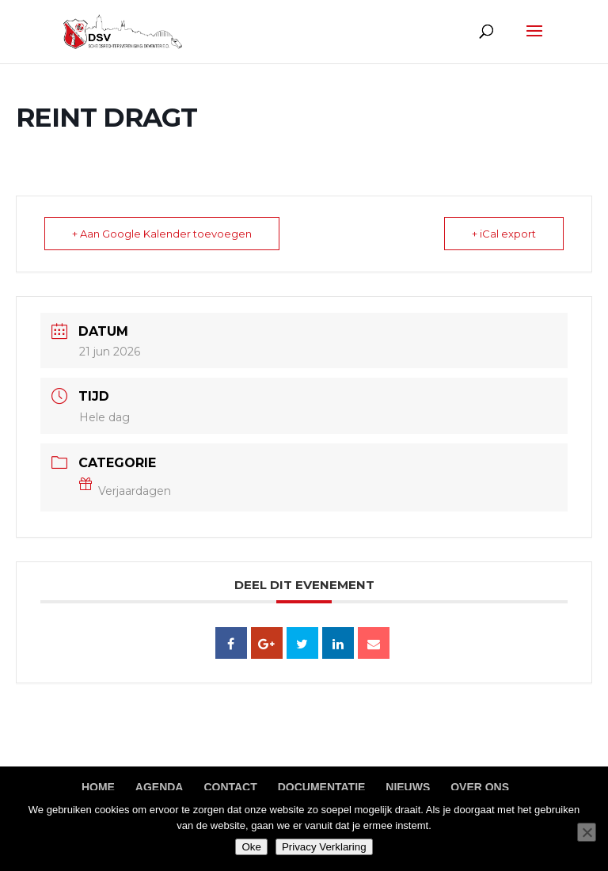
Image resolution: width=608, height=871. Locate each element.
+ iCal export (504, 233)
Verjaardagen (125, 491)
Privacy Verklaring (324, 847)
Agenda (159, 787)
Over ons (479, 787)
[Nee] (586, 832)
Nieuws (408, 787)
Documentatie (322, 787)
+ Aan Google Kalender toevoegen (162, 233)
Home (98, 787)
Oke (250, 847)
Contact (229, 787)
